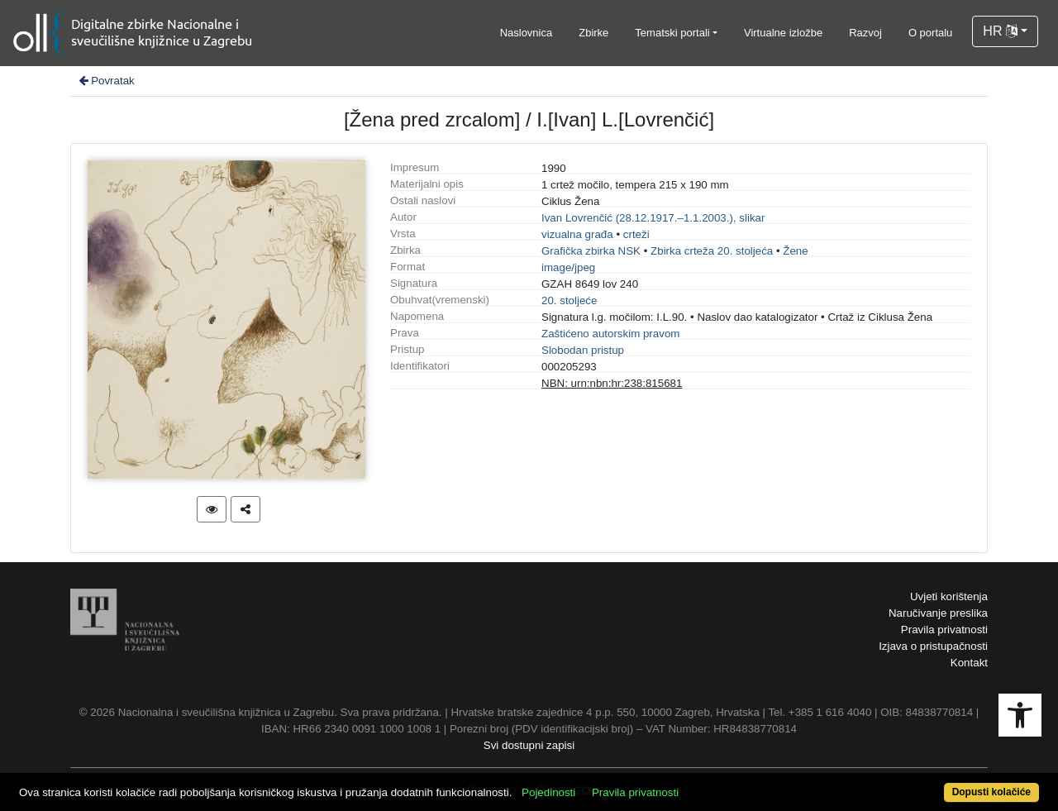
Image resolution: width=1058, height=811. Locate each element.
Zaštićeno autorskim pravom (610, 333)
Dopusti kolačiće (991, 792)
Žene (795, 251)
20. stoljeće (569, 300)
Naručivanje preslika (938, 613)
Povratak (106, 80)
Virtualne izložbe (783, 32)
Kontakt (969, 662)
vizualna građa (577, 234)
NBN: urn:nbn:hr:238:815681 (611, 383)
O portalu (930, 32)
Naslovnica (526, 32)
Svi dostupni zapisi (529, 745)
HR (1000, 31)
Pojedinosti (548, 792)
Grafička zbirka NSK (591, 251)
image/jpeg (568, 267)
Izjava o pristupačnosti (933, 646)
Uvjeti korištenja (949, 596)
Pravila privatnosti (944, 629)
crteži (636, 234)
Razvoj (865, 32)
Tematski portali (672, 32)
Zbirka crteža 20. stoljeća (712, 251)
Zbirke (593, 32)
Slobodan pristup (582, 350)
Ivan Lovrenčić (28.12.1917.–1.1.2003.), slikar (653, 218)
